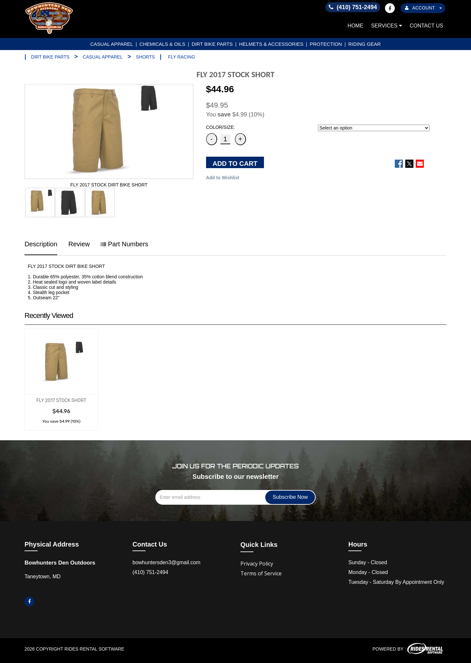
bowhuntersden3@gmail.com (166, 562)
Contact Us (426, 25)
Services (386, 25)
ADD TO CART (235, 163)
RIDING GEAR (364, 44)
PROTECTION (326, 44)
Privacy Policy (256, 563)
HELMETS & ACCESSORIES (271, 44)
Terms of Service (261, 573)
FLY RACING (181, 57)
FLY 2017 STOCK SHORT (61, 400)
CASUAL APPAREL (111, 44)
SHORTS (145, 57)
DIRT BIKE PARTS (212, 44)
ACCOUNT (423, 7)
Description (41, 244)
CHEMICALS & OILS (162, 44)
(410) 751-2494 (150, 572)
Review (79, 244)
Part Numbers (124, 244)
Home (355, 25)
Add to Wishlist (222, 177)
